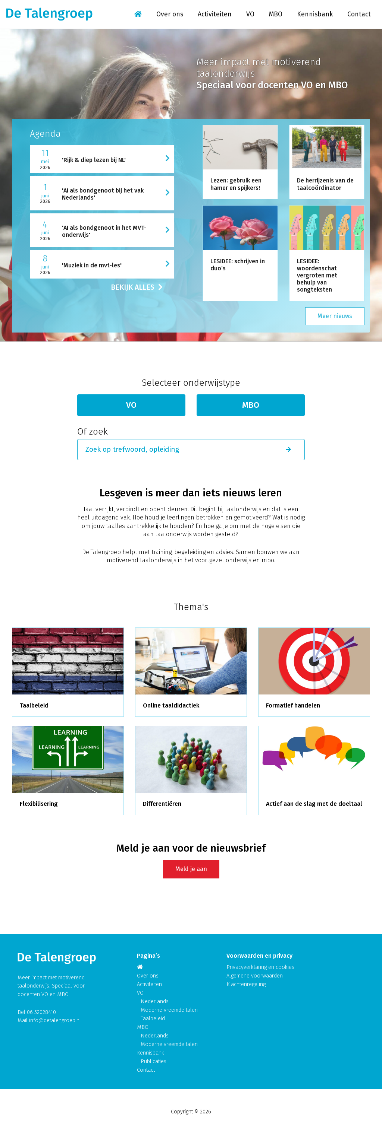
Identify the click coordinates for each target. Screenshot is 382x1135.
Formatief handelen (293, 705)
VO (250, 14)
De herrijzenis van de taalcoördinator (325, 184)
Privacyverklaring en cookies (260, 967)
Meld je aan (191, 868)
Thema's (191, 607)
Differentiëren (162, 803)
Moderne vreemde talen (169, 1010)
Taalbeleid (34, 705)
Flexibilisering (39, 803)
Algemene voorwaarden (254, 976)
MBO (275, 14)
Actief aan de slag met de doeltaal (314, 803)
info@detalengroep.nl (55, 1020)
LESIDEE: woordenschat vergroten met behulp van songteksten (317, 275)
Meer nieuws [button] (334, 315)
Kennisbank (315, 14)
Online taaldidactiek (171, 705)
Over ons (169, 14)
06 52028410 (41, 1012)
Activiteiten (215, 14)
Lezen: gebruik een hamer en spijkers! (236, 184)
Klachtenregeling (246, 984)
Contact (359, 14)
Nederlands (155, 1001)
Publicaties (153, 1061)
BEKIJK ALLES (137, 287)
